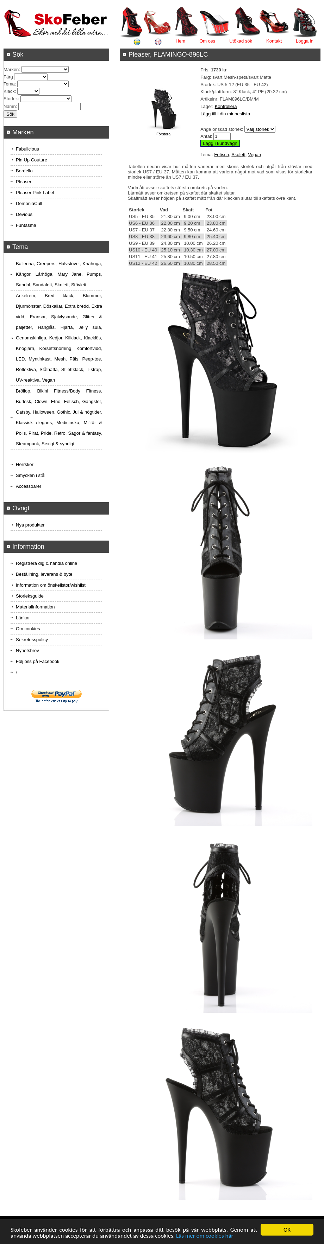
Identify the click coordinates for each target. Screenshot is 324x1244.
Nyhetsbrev (27, 650)
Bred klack (59, 295)
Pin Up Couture (31, 159)
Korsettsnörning (55, 348)
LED (20, 359)
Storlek (11, 98)
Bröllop (23, 391)
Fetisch (221, 154)
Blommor (92, 295)
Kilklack (73, 337)
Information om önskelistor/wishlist (51, 585)
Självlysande (64, 316)
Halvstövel (69, 263)
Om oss (207, 41)
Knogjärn (25, 348)
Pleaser (23, 181)
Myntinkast (39, 359)
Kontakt (274, 41)
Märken (11, 69)
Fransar (37, 316)
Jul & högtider (87, 412)
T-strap (94, 369)
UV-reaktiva (27, 380)
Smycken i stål (30, 475)
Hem (180, 41)
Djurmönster (28, 306)
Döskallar (52, 306)
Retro (60, 433)
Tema (9, 84)
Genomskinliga (31, 337)
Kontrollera (226, 106)
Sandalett (42, 284)
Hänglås (46, 327)
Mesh (60, 359)
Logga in (304, 41)
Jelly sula (90, 327)
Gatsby (23, 412)
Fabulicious (27, 149)
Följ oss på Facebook (38, 661)
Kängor (23, 274)
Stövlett (78, 284)
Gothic (63, 412)
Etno (56, 401)
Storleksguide (30, 596)
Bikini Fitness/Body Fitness (69, 391)
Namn (10, 106)
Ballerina (25, 263)
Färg (8, 76)
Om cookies (28, 628)
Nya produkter (30, 525)
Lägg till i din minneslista (225, 113)
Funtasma (26, 225)
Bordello (24, 170)
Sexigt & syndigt (58, 443)
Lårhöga (44, 274)
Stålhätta (48, 369)
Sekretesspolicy (32, 639)
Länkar (23, 617)
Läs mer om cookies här (204, 1236)
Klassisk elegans (34, 422)
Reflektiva (26, 369)
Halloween (43, 412)
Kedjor (55, 337)
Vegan (254, 154)
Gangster (91, 401)
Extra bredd (77, 306)
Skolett (238, 154)
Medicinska (67, 422)
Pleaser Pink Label (35, 192)
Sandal (23, 284)
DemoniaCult (29, 203)
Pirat (33, 433)
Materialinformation (35, 607)
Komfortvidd (88, 348)
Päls (73, 359)
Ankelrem (25, 295)
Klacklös (92, 337)
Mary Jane (69, 274)
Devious (24, 214)
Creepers (46, 263)
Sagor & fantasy (84, 433)
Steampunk (27, 443)
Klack (9, 91)
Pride (46, 433)
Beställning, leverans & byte (44, 574)
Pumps (94, 274)
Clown (41, 401)
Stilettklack (72, 369)
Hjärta (67, 327)
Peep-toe (91, 359)
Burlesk (23, 401)
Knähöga (91, 263)
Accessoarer (28, 486)
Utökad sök (240, 41)
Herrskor (24, 464)
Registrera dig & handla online (46, 563)
